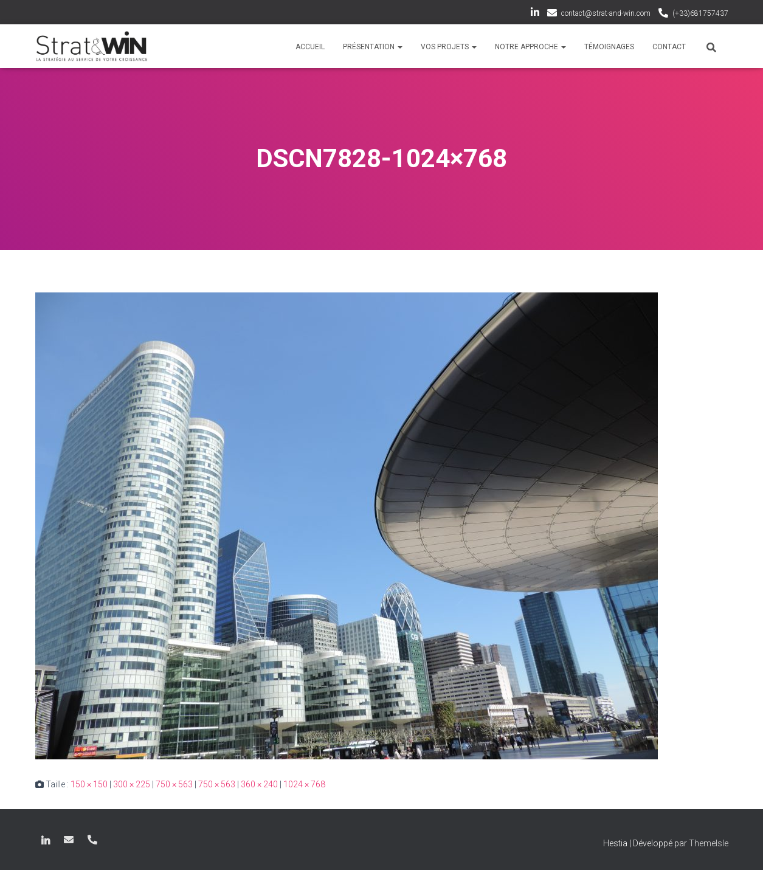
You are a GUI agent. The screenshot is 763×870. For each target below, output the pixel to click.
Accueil (310, 47)
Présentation (372, 47)
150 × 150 (89, 784)
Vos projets (449, 47)
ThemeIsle (708, 843)
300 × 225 (131, 784)
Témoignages (609, 47)
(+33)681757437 (700, 13)
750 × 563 (174, 784)
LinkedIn (535, 14)
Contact (669, 47)
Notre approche (530, 47)
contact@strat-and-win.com (606, 13)
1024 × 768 (304, 784)
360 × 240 (259, 784)
